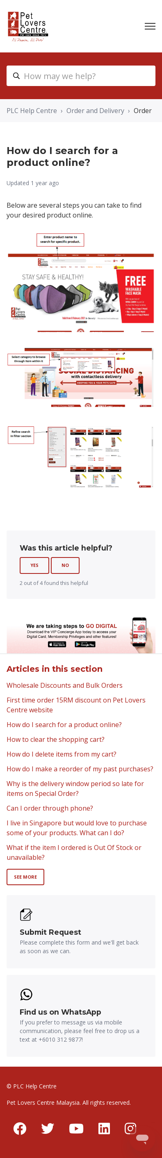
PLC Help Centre (32, 110)
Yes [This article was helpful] (34, 565)
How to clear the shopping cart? (56, 739)
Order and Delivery (95, 110)
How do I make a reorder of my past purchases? (80, 768)
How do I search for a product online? (64, 724)
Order (143, 110)
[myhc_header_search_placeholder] (81, 76)
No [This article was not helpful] (65, 565)
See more (25, 877)
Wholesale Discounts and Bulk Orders (65, 685)
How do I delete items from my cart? (61, 754)
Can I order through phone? (50, 808)
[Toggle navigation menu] (150, 26)
